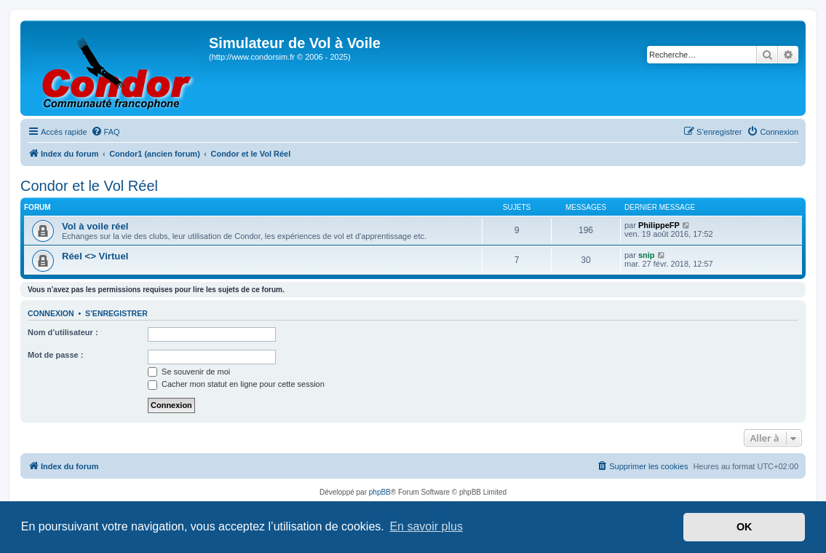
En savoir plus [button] (426, 526)
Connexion (51, 313)
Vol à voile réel (95, 226)
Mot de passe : (55, 354)
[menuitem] (105, 132)
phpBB (380, 492)
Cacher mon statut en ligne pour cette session (236, 384)
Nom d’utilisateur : (63, 332)
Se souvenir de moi (189, 371)
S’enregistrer (116, 313)
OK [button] (744, 527)
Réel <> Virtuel (95, 256)
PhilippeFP (659, 225)
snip (646, 255)
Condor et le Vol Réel (89, 186)
